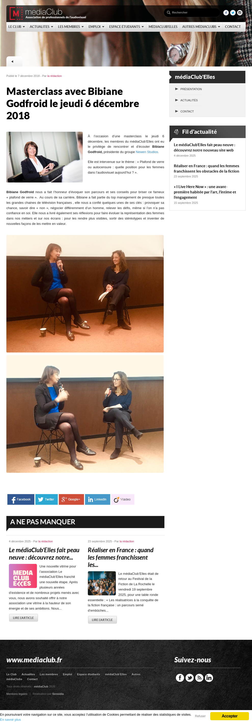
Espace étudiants (88, 674)
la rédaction (54, 75)
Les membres (49, 674)
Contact (187, 111)
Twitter (190, 678)
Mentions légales (16, 693)
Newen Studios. (148, 152)
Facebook (180, 678)
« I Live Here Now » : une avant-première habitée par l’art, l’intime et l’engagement (205, 191)
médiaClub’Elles (116, 674)
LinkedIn (209, 678)
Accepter (229, 716)
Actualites (28, 674)
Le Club (11, 674)
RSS (199, 678)
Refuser (200, 716)
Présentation (191, 89)
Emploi (67, 674)
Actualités (189, 100)
